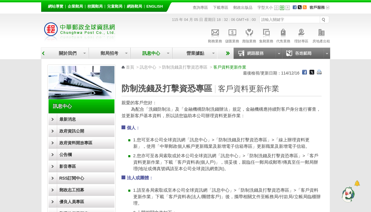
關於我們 (67, 53)
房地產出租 (321, 35)
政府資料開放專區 (75, 142)
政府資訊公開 (71, 131)
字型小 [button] (276, 8)
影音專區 (67, 166)
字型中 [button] (282, 8)
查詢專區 (200, 7)
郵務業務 (215, 35)
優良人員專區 (71, 201)
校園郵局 (95, 6)
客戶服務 (321, 9)
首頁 (130, 67)
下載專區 (220, 7)
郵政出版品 (242, 7)
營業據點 (195, 53)
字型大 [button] (287, 8)
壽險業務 (249, 35)
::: (44, 5)
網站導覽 (55, 6)
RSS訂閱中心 (71, 178)
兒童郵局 (114, 6)
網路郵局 (134, 6)
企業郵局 (75, 6)
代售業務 (283, 35)
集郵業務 (266, 35)
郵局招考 (109, 53)
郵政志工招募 (71, 190)
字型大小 (265, 7)
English (155, 6)
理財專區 (301, 35)
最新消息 (67, 119)
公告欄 (65, 154)
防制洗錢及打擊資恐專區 (184, 67)
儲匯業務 (232, 35)
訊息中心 (151, 53)
